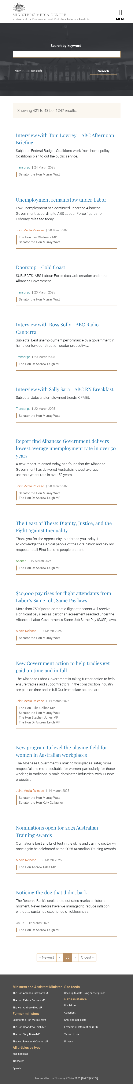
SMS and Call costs (75, 1019)
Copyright (69, 1012)
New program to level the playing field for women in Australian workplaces (66, 775)
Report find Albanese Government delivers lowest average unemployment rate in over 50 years (66, 469)
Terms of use (71, 1034)
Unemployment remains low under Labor (66, 221)
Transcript (18, 1061)
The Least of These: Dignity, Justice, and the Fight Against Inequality (66, 545)
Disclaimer (70, 1005)
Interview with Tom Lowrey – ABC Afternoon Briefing (66, 154)
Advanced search (28, 71)
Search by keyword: (66, 46)
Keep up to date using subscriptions (84, 993)
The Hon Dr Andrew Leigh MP (29, 1027)
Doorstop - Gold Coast (66, 283)
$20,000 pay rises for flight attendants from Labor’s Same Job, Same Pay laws (66, 615)
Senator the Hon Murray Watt (29, 1019)
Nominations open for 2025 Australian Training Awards (66, 847)
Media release (20, 1053)
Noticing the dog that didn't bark (66, 911)
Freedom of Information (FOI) (81, 1027)
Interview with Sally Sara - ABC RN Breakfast (66, 402)
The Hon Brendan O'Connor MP (30, 1041)
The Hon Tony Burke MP (26, 1034)
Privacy (68, 1041)
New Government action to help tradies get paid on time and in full (66, 692)
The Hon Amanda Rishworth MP (31, 993)
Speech (17, 1068)
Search (103, 71)
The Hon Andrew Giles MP (27, 1007)
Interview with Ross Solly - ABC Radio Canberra (66, 344)
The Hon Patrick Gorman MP (29, 1000)
